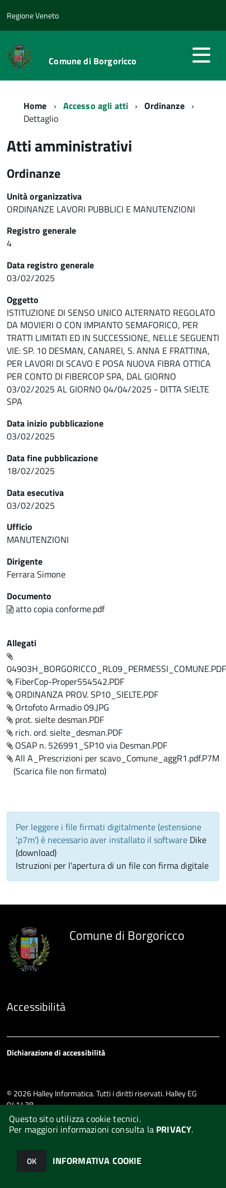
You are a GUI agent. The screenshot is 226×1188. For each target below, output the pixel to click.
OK (31, 1161)
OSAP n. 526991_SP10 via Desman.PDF (87, 745)
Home (35, 105)
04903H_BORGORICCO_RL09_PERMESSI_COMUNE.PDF (116, 663)
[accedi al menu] (201, 55)
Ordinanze (164, 105)
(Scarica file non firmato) (59, 771)
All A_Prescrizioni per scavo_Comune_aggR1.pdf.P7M (113, 758)
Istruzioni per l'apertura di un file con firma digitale (112, 865)
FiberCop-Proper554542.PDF (65, 681)
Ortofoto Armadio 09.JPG (58, 707)
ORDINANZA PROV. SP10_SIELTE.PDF (82, 694)
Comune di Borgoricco (92, 60)
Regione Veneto (33, 15)
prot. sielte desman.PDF (55, 719)
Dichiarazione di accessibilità (56, 1052)
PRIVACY (173, 1129)
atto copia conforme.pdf (56, 609)
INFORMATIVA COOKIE (97, 1160)
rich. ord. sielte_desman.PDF (65, 732)
